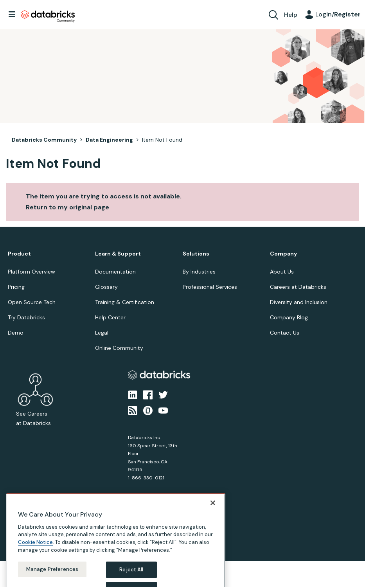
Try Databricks (26, 317)
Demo (15, 332)
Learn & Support (118, 253)
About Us (282, 271)
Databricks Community (47, 16)
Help (290, 15)
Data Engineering (109, 139)
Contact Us (284, 332)
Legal (101, 332)
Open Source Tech (32, 302)
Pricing (16, 286)
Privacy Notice (21, 528)
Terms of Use (54, 528)
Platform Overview (31, 271)
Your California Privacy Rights (147, 528)
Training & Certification (124, 302)
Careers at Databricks (298, 286)
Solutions (196, 253)
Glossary (106, 286)
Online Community (119, 347)
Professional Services (210, 286)
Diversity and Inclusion (298, 302)
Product (19, 253)
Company (283, 253)
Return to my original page (67, 207)
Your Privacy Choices (92, 528)
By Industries (199, 271)
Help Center (110, 317)
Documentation (115, 271)
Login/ (338, 14)
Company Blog (289, 317)
